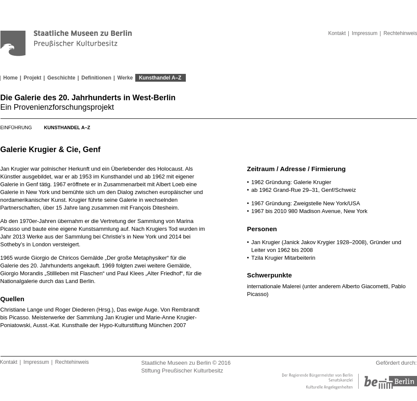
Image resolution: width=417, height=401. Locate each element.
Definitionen (96, 78)
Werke (125, 78)
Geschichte (62, 78)
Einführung (16, 127)
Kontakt (337, 33)
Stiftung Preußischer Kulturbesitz (182, 370)
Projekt (32, 78)
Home (10, 78)
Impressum (364, 33)
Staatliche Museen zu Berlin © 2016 (186, 363)
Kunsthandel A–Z (160, 78)
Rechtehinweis (72, 362)
